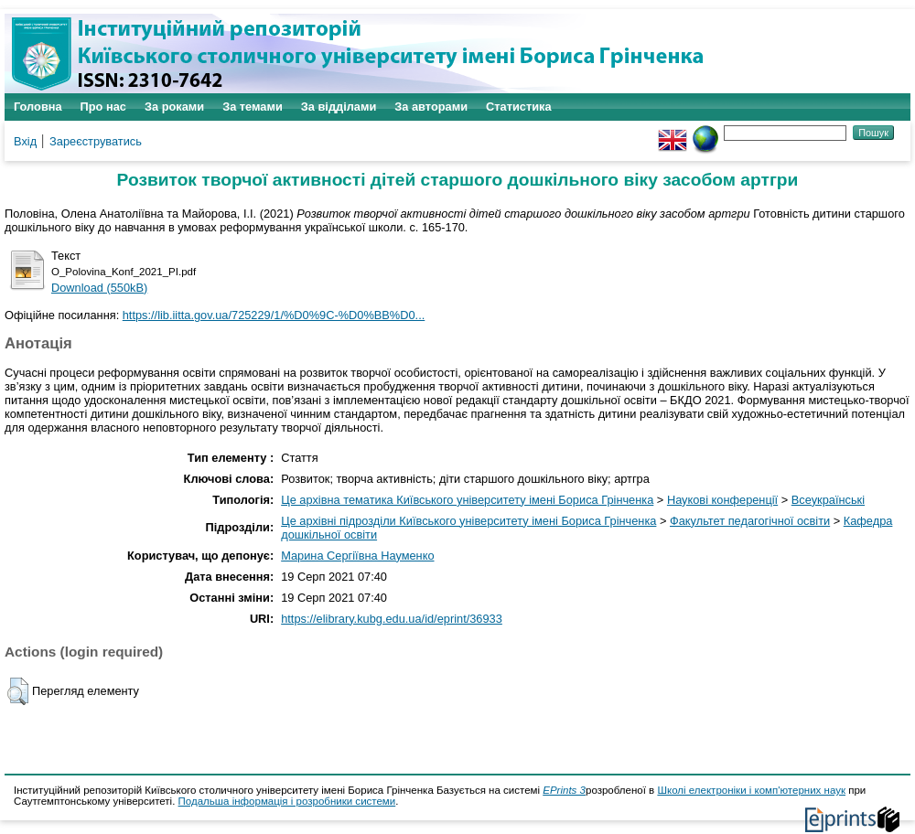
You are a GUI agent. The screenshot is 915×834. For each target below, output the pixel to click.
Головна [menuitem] (38, 106)
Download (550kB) (99, 287)
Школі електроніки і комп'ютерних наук (751, 790)
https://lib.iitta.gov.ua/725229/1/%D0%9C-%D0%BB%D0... (274, 315)
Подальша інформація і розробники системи (287, 801)
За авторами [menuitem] (431, 106)
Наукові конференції (722, 500)
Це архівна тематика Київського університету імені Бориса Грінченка (467, 500)
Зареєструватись (95, 141)
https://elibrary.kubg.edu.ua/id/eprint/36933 (391, 619)
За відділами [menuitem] (339, 106)
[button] (17, 691)
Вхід (25, 141)
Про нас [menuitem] (103, 106)
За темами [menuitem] (252, 106)
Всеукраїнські (828, 500)
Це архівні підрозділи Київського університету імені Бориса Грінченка (468, 521)
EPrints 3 (564, 790)
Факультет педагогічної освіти (750, 521)
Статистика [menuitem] (519, 106)
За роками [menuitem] (174, 106)
